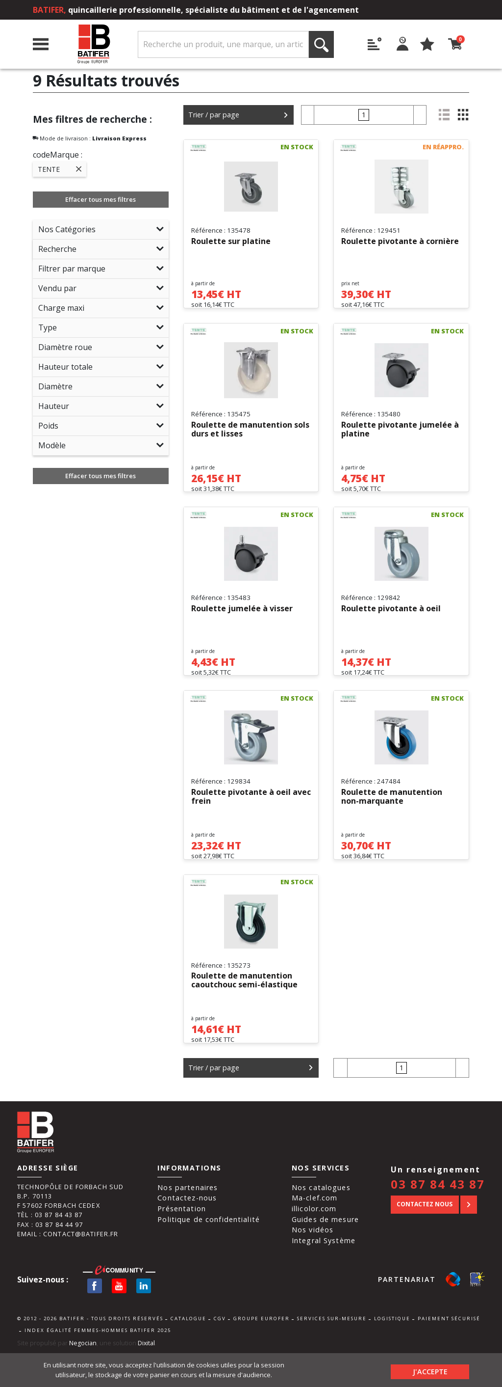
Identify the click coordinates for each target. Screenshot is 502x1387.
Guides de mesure (325, 1253)
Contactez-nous (187, 1232)
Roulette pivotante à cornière (400, 241)
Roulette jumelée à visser (242, 622)
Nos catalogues (321, 1221)
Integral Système (323, 1274)
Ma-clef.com (314, 1232)
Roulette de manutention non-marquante (391, 817)
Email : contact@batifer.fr (67, 1267)
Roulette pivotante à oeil (391, 622)
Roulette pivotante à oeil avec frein (251, 817)
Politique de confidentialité (208, 1253)
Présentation (181, 1242)
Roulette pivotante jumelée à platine (400, 436)
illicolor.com (314, 1242)
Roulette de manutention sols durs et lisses (250, 436)
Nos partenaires (187, 1221)
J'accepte (430, 1369)
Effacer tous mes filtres (100, 199)
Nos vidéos (312, 1264)
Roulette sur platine (231, 241)
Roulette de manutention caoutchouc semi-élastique (244, 1008)
